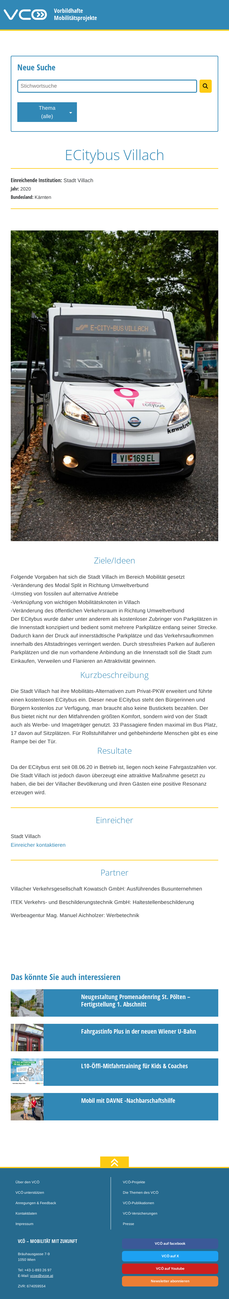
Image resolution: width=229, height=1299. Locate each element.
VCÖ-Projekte (134, 1182)
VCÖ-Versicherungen (140, 1213)
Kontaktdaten (26, 1213)
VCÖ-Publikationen (138, 1203)
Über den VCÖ (27, 1182)
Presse (128, 1224)
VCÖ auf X (170, 1256)
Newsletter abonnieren (170, 1281)
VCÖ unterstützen (30, 1192)
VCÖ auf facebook (170, 1243)
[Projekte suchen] (205, 86)
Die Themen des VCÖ (140, 1192)
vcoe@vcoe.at (41, 1276)
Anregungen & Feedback (36, 1203)
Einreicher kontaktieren (38, 845)
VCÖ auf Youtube (170, 1269)
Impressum (24, 1224)
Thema (47, 112)
